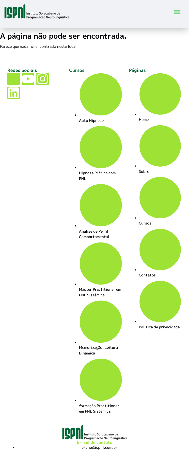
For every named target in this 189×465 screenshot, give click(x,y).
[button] (177, 11)
